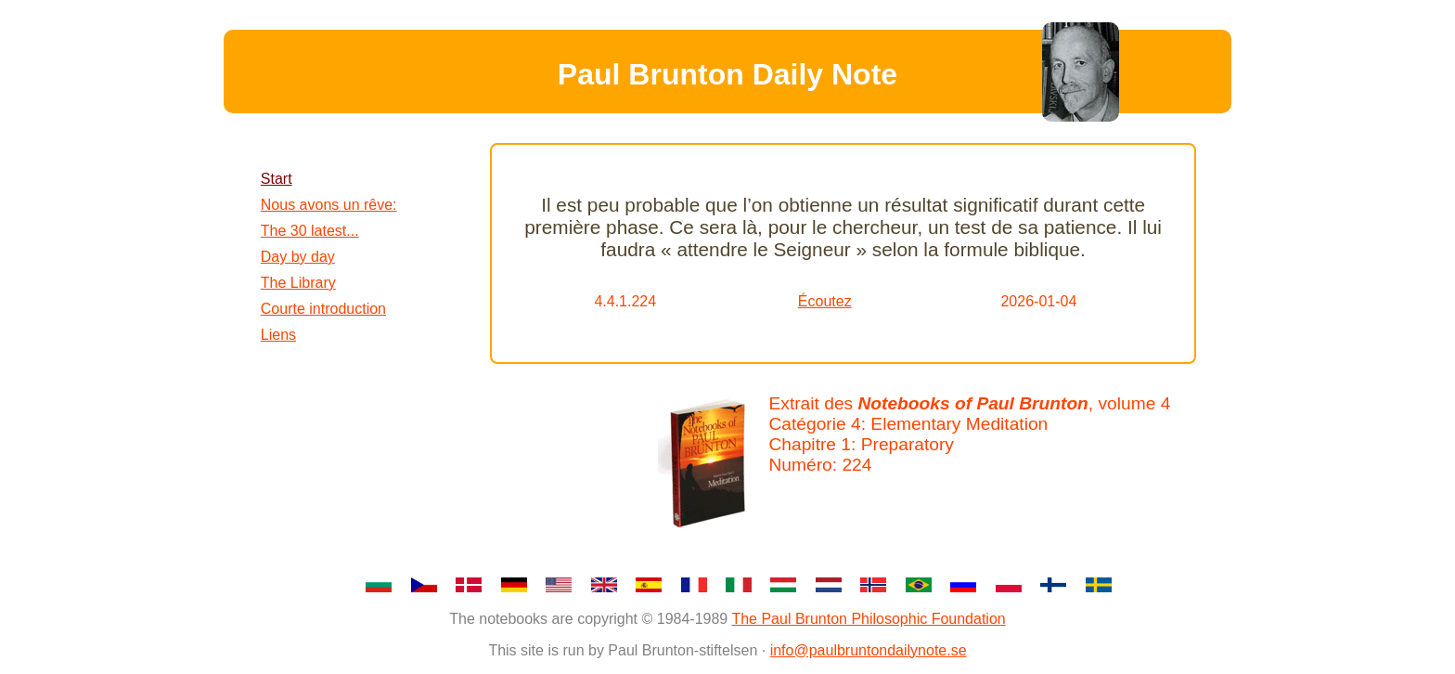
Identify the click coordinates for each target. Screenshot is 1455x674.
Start (276, 179)
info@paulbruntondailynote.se (868, 650)
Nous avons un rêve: (329, 205)
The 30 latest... (310, 231)
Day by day (298, 257)
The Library (298, 283)
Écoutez (825, 301)
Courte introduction (323, 309)
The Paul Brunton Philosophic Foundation (868, 619)
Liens (278, 335)
